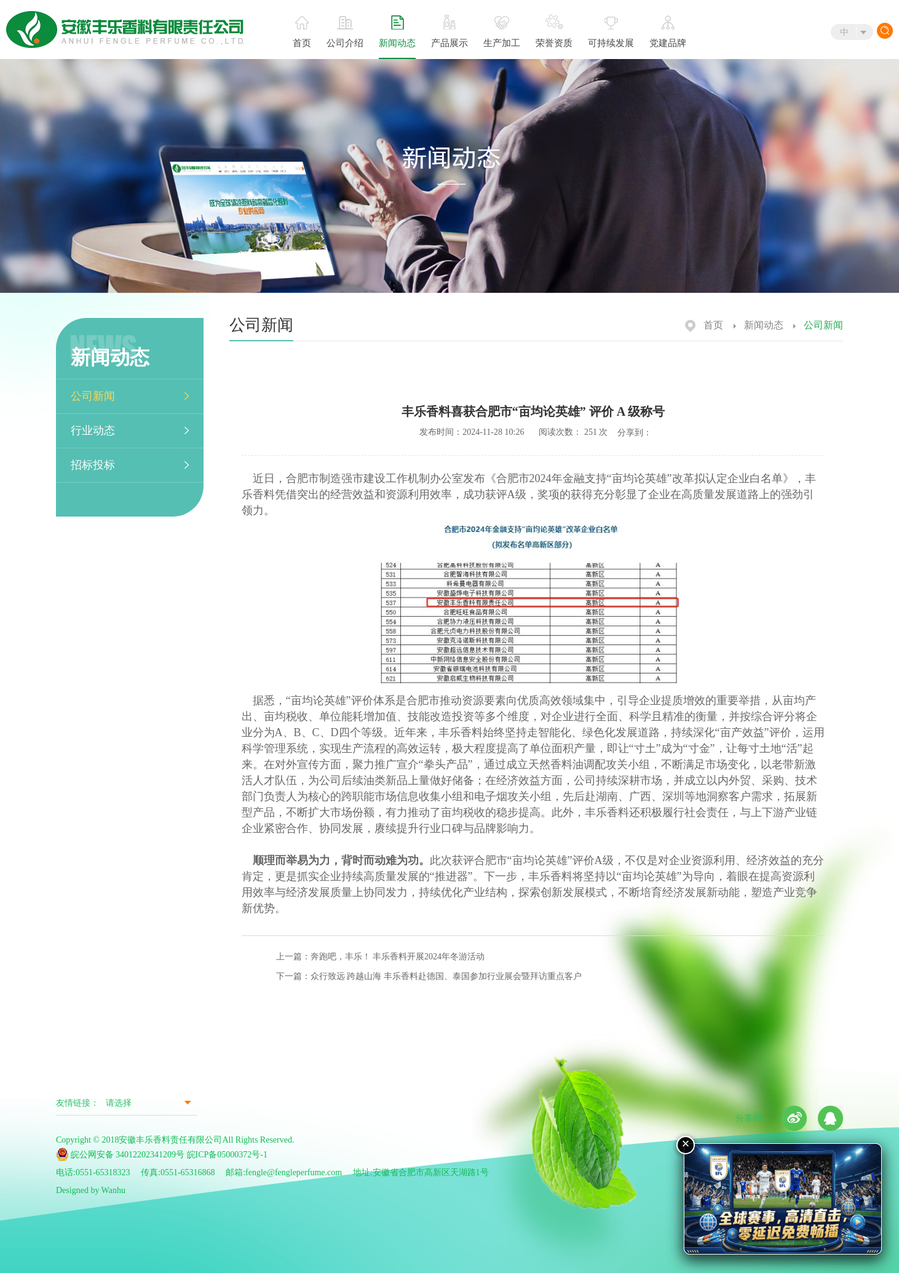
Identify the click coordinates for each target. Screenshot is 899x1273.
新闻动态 (397, 31)
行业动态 (93, 430)
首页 (302, 32)
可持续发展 (611, 32)
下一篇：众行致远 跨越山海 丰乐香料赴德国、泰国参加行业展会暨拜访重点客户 (429, 976)
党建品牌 (667, 31)
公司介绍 (345, 32)
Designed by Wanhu (90, 1190)
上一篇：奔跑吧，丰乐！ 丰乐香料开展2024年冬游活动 (380, 956)
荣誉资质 (554, 31)
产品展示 (449, 31)
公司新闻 (93, 396)
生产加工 (501, 32)
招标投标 (93, 465)
